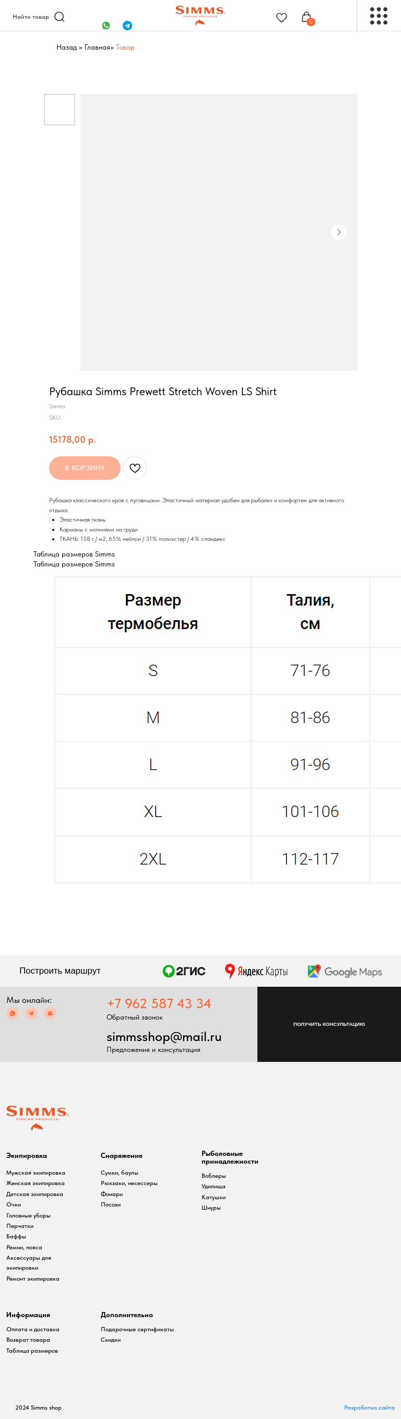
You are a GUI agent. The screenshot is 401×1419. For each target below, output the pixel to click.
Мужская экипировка (35, 1172)
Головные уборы (28, 1215)
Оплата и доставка (33, 1329)
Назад (66, 47)
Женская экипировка (35, 1183)
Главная (97, 47)
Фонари (112, 1194)
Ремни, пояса (24, 1247)
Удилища (214, 1186)
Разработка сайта (369, 1407)
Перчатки (19, 1225)
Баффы (16, 1236)
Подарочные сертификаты (137, 1329)
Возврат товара (28, 1339)
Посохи (111, 1204)
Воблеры (214, 1175)
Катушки (214, 1197)
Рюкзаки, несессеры (129, 1183)
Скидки (111, 1339)
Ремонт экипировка (33, 1278)
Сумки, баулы (119, 1172)
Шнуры (211, 1207)
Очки (13, 1204)
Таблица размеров (32, 1350)
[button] (329, 1024)
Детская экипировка (34, 1194)
